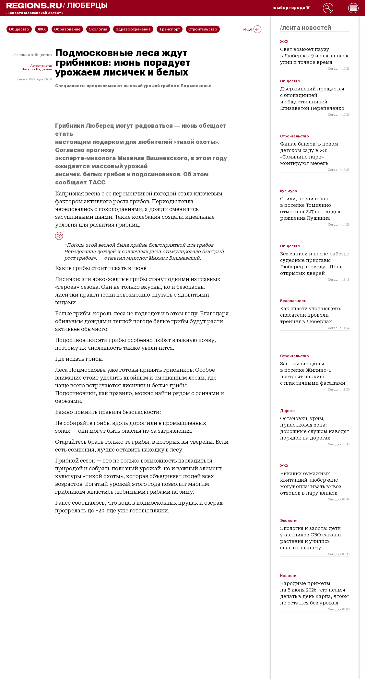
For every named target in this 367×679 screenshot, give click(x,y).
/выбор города (291, 8)
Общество (42, 55)
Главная (22, 55)
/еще (252, 29)
